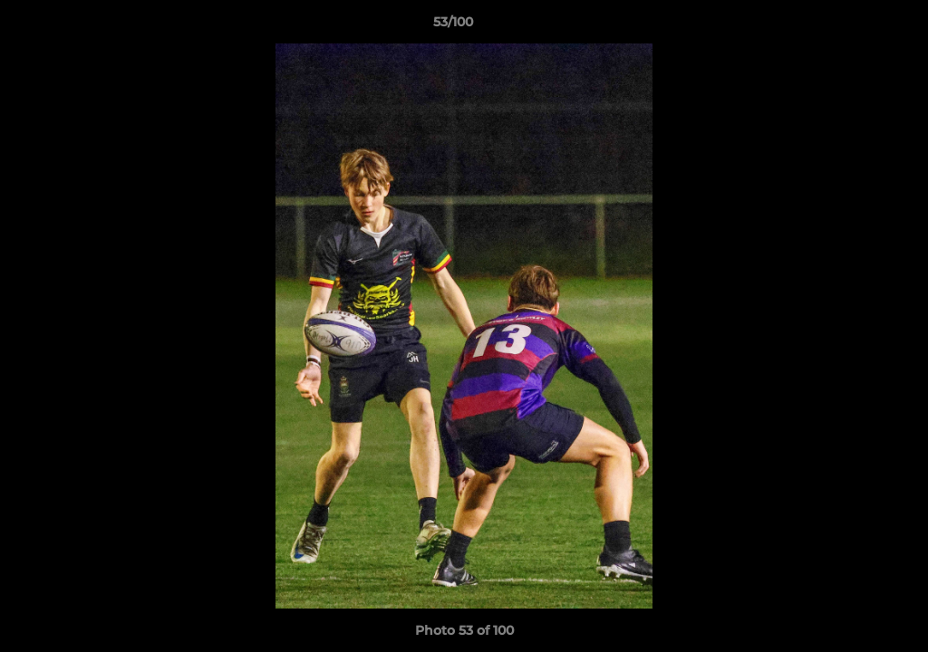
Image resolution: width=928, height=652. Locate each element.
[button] (852, 26)
